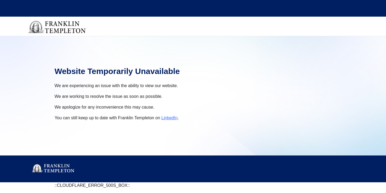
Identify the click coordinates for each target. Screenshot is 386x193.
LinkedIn (169, 118)
